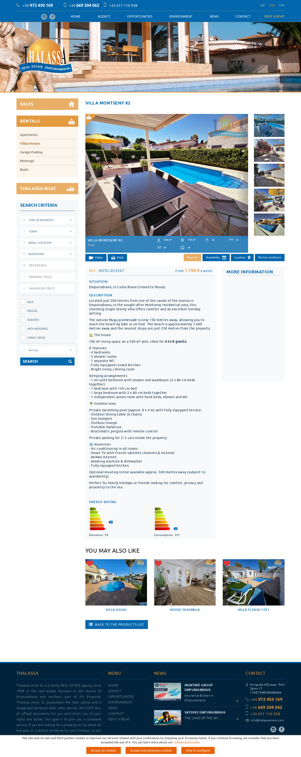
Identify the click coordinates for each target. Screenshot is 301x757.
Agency (104, 16)
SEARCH (47, 361)
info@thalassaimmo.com (265, 720)
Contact (243, 16)
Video (96, 258)
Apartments (29, 135)
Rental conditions (269, 257)
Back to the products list (116, 624)
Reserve (192, 257)
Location (242, 258)
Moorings (27, 161)
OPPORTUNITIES (139, 16)
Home (75, 16)
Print (117, 258)
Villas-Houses (30, 143)
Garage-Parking (31, 152)
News (214, 16)
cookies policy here (186, 742)
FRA (282, 5)
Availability (216, 258)
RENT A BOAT (274, 16)
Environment (181, 16)
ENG (272, 5)
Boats (24, 169)
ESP (262, 5)
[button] (91, 176)
